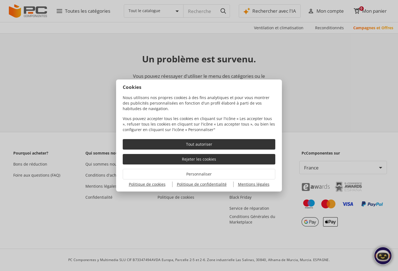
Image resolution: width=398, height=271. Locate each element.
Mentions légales (253, 184)
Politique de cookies (147, 184)
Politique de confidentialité (202, 184)
